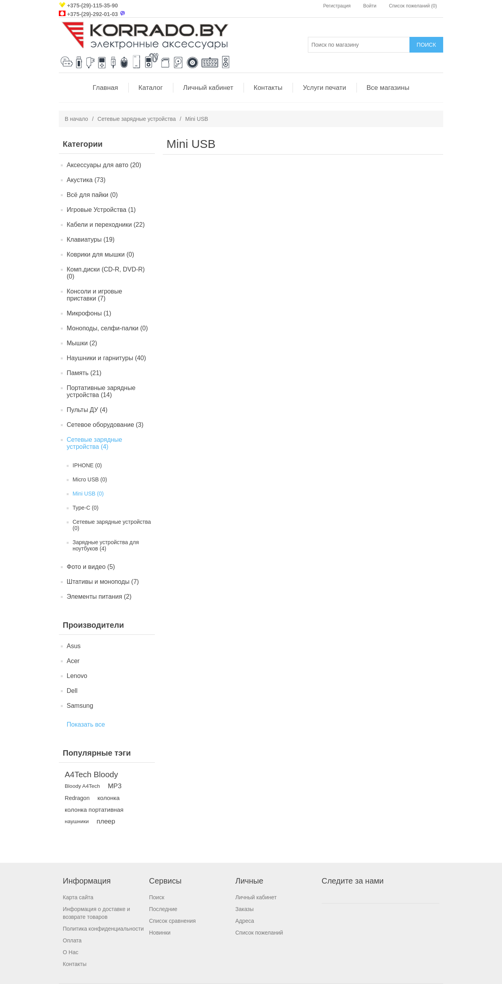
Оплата (72, 940)
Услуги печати (324, 87)
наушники (77, 821)
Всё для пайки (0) (92, 194)
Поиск (156, 897)
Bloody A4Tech (82, 786)
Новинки (160, 932)
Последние (163, 909)
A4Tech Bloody (91, 774)
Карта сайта (78, 897)
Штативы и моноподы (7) (103, 581)
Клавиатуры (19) (91, 239)
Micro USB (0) (90, 479)
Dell (72, 690)
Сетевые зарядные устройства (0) (112, 525)
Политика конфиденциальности (103, 929)
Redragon (77, 798)
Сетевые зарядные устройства (137, 119)
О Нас (70, 952)
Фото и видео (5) (91, 566)
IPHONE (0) (87, 465)
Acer (73, 661)
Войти (369, 6)
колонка (108, 797)
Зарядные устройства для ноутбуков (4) (106, 545)
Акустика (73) (86, 180)
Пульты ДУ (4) (87, 409)
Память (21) (84, 373)
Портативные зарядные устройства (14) (101, 391)
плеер (105, 821)
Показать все (86, 724)
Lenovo (77, 675)
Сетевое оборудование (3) (105, 424)
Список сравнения (172, 921)
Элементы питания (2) (99, 596)
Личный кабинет (208, 87)
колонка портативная (94, 809)
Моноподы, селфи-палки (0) (107, 328)
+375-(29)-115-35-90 (92, 5)
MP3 (115, 786)
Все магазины (388, 87)
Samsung (80, 705)
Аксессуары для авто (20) (104, 165)
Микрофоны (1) (89, 313)
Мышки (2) (82, 343)
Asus (74, 646)
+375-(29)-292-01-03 (92, 14)
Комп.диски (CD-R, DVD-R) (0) (106, 273)
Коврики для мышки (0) (100, 254)
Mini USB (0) (88, 493)
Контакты (268, 87)
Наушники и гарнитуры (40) (106, 358)
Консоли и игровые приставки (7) (94, 295)
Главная (105, 87)
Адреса (244, 921)
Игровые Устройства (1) (101, 209)
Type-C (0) (85, 508)
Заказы (244, 909)
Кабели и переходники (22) (106, 224)
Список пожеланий (259, 932)
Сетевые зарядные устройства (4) (94, 443)
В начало (76, 119)
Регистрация (337, 6)
